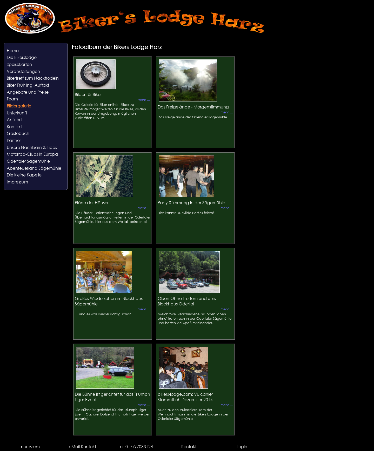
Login (242, 446)
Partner (14, 140)
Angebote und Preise (28, 92)
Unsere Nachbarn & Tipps (32, 147)
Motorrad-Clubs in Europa (32, 154)
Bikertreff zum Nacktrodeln (33, 78)
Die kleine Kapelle (24, 174)
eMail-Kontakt (82, 446)
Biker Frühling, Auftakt (28, 85)
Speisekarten (19, 64)
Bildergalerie (19, 105)
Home (13, 50)
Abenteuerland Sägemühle (34, 168)
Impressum (17, 181)
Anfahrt (14, 119)
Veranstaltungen (23, 71)
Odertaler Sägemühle (28, 161)
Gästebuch (18, 133)
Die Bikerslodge (22, 57)
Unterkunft (17, 112)
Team (12, 98)
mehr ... (144, 100)
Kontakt (14, 126)
